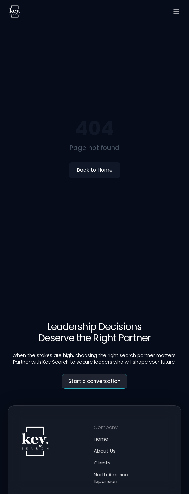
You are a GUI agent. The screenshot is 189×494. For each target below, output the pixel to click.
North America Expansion (111, 478)
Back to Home (95, 170)
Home (101, 439)
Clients (102, 462)
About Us (105, 450)
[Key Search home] (15, 11)
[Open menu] (176, 11)
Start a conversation (94, 381)
